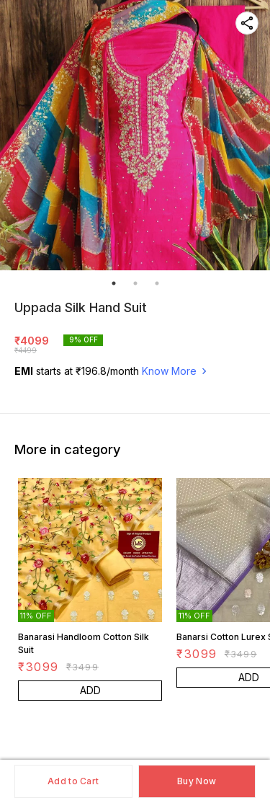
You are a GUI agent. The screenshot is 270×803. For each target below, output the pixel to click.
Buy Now (196, 781)
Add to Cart (73, 781)
